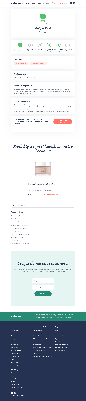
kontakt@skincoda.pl (17, 395)
